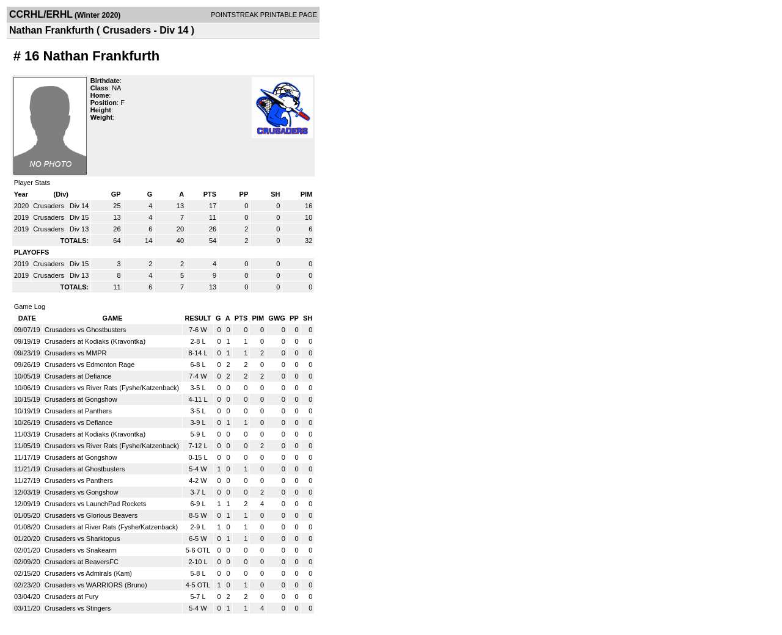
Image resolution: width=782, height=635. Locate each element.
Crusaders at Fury (71, 596)
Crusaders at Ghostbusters (85, 469)
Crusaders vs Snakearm (81, 550)
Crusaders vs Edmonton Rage (89, 364)
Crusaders (49, 205)
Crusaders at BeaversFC (82, 561)
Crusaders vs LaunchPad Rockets (95, 503)
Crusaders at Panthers (78, 411)
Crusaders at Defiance (78, 376)
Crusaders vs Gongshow (81, 492)
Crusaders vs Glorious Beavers (91, 515)
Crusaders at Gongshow (81, 399)
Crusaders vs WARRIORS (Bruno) (96, 585)
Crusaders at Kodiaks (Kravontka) (95, 341)
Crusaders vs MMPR (75, 353)
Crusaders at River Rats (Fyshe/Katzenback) (111, 527)
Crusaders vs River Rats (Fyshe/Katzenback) (112, 387)
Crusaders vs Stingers (78, 608)
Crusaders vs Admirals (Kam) (88, 573)
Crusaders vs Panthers (79, 480)
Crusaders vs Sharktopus (82, 538)
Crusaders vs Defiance (78, 422)
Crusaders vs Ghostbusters (85, 329)
